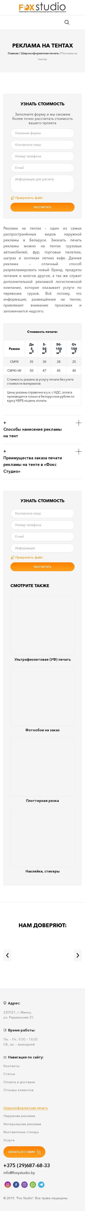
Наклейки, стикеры (42, 840)
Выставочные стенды (21, 1132)
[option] (42, 91)
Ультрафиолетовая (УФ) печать (42, 629)
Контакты (11, 1066)
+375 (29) (26, 1165)
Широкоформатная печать (25, 1108)
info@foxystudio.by (19, 1172)
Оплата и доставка (19, 1082)
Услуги (9, 1140)
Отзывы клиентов (18, 1090)
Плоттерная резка (42, 770)
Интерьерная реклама (22, 1124)
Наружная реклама (19, 1116)
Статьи (9, 1074)
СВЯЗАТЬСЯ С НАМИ (24, 1152)
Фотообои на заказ (42, 699)
